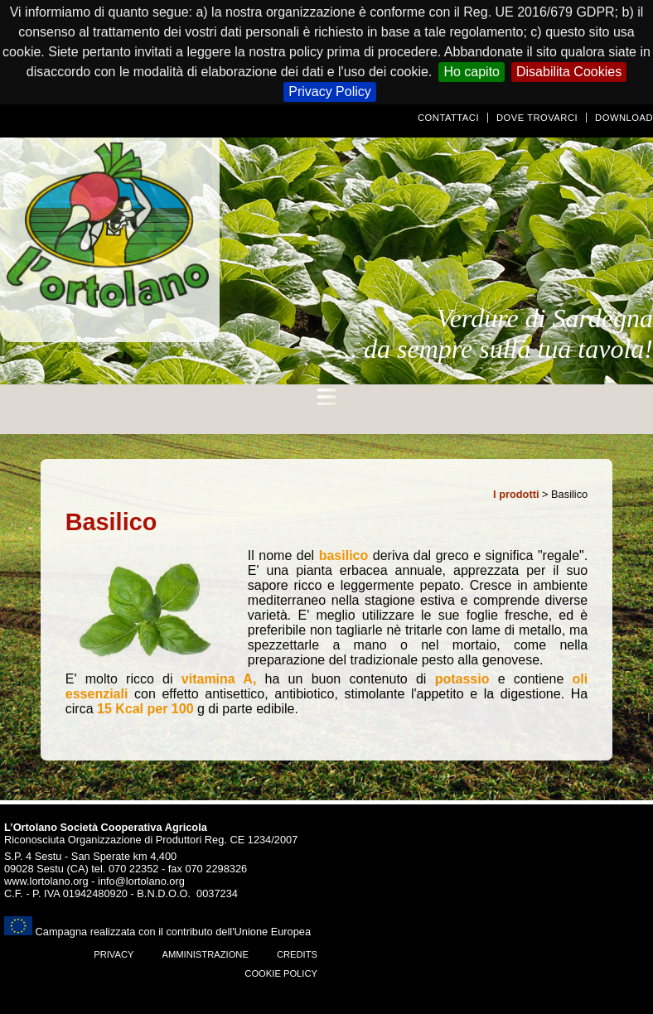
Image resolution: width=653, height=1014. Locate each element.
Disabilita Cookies (569, 72)
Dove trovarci (537, 118)
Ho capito (471, 72)
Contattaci (448, 118)
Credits (297, 954)
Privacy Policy (329, 91)
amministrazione (205, 954)
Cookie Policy (280, 973)
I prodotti (516, 494)
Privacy (113, 954)
